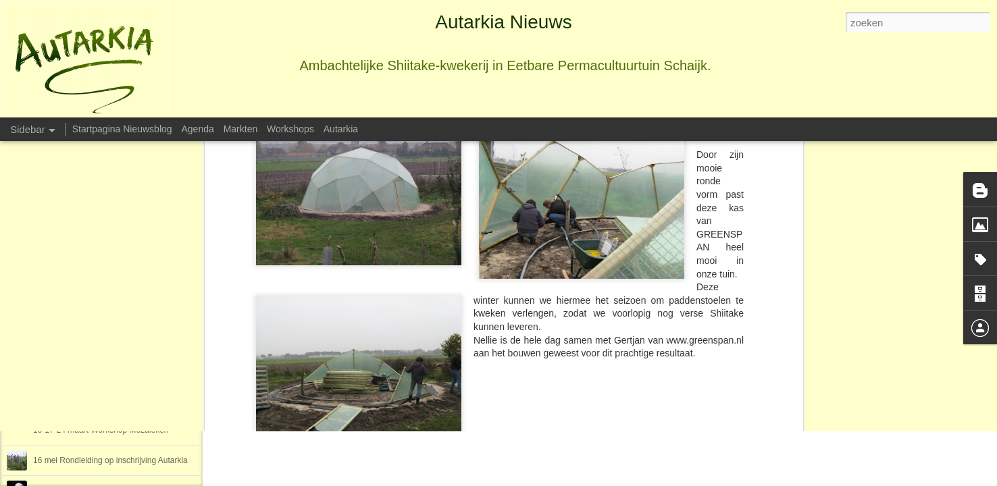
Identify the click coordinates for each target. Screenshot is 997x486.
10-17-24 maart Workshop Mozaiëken (101, 430)
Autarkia (513, 301)
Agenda (197, 129)
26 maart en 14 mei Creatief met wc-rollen (108, 399)
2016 (42, 369)
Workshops (290, 129)
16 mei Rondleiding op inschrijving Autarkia (110, 460)
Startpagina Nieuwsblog (122, 129)
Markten (241, 129)
